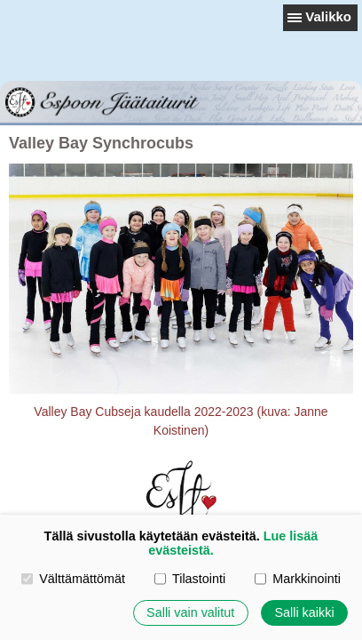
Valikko (328, 16)
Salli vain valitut (190, 612)
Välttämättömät (73, 579)
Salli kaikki (304, 612)
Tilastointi (189, 579)
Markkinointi (298, 579)
